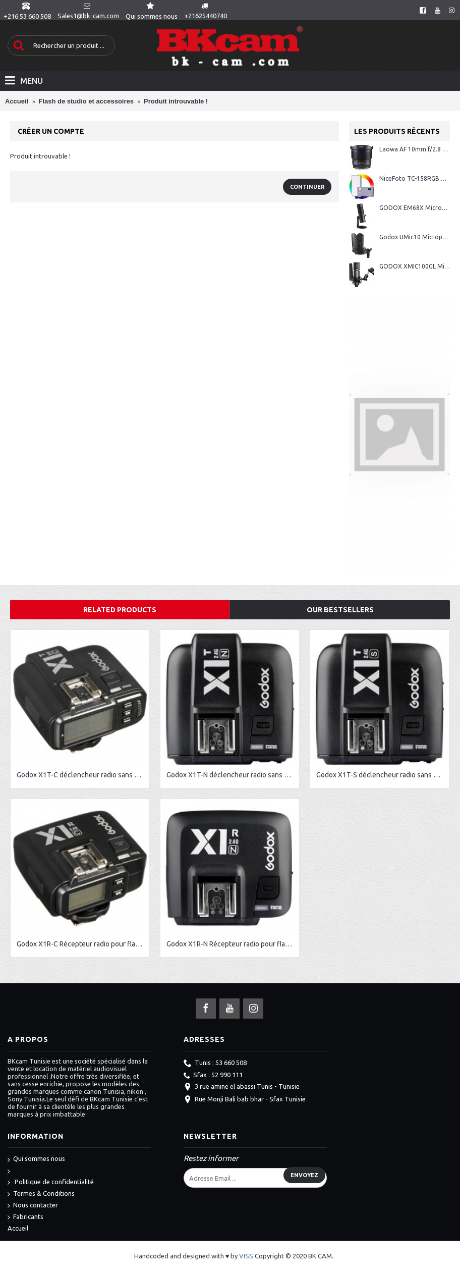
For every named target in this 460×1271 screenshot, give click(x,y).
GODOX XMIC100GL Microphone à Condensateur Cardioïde (414, 266)
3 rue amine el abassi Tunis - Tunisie (242, 1087)
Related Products (119, 610)
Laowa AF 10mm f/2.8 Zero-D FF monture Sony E (414, 149)
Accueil (18, 1228)
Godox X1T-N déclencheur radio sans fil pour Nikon (231, 775)
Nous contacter (33, 1205)
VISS (246, 1255)
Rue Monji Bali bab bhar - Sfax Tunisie (245, 1099)
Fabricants (25, 1217)
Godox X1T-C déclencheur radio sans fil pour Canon (82, 775)
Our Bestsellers (340, 610)
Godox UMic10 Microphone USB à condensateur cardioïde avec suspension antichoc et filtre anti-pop (414, 237)
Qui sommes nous (36, 1159)
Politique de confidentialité (51, 1182)
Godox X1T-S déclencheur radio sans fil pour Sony (381, 775)
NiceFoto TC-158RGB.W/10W (414, 178)
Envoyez (304, 1175)
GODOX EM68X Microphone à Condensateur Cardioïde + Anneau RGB (414, 207)
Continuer (307, 187)
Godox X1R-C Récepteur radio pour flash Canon (82, 944)
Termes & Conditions (41, 1194)
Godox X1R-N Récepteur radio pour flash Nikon (231, 944)
